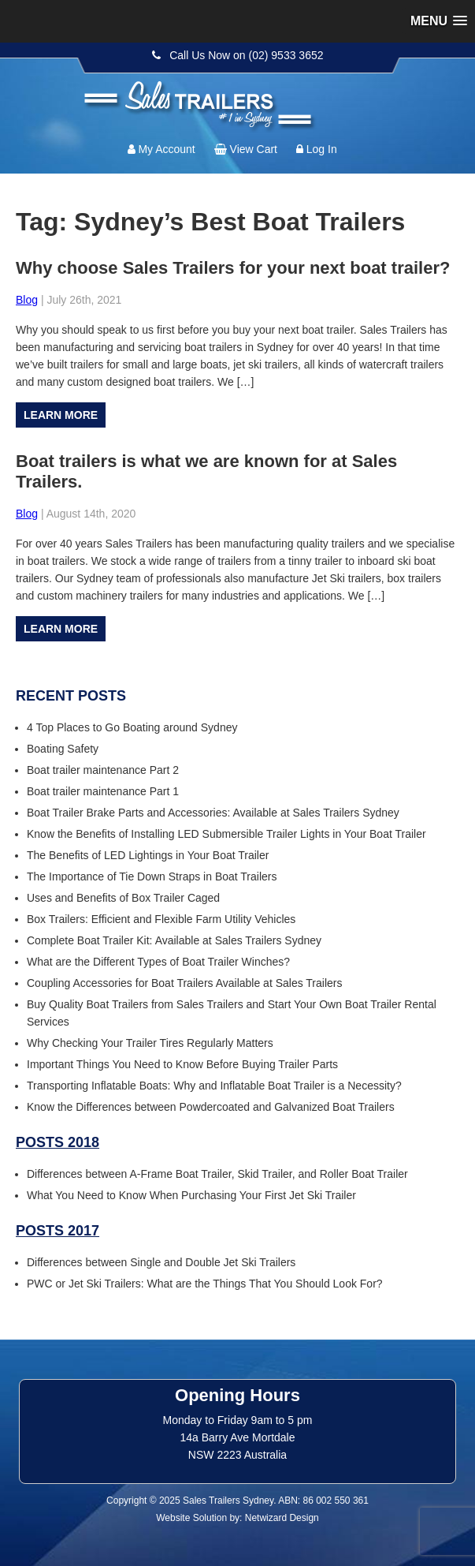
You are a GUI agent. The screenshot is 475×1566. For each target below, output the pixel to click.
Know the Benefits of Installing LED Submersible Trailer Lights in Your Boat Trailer (226, 834)
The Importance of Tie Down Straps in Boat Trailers (151, 876)
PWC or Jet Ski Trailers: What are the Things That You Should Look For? (205, 1283)
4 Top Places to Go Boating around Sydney (132, 727)
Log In (321, 149)
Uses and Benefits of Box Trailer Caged (123, 897)
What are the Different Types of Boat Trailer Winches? (158, 961)
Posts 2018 (57, 1142)
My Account (166, 149)
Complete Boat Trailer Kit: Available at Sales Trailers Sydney (174, 940)
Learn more (61, 415)
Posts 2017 (57, 1231)
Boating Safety (62, 748)
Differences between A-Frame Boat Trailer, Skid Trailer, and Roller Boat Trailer (217, 1174)
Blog (27, 299)
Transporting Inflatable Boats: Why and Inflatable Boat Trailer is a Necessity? (214, 1085)
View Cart (253, 149)
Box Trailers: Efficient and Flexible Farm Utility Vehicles (161, 919)
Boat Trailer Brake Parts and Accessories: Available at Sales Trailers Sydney (213, 812)
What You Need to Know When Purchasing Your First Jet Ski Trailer (191, 1195)
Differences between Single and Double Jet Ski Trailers (161, 1262)
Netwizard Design (282, 1517)
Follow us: (420, 90)
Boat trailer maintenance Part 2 (103, 770)
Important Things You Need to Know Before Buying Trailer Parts (182, 1064)
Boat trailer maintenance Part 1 (103, 791)
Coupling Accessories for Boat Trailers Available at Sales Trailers (185, 983)
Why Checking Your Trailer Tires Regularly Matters (150, 1043)
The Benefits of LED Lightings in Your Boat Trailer (148, 855)
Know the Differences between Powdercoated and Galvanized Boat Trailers (211, 1107)
